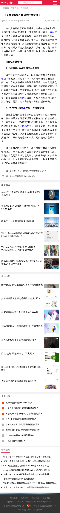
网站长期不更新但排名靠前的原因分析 (23, 430)
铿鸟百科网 (7, 2)
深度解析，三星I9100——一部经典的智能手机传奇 (26, 487)
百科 (19, 8)
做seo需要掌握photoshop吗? (19, 402)
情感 (23, 108)
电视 (3, 78)
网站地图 (13, 498)
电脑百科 (26, 8)
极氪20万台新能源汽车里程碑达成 (17, 221)
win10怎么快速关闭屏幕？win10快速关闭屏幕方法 (26, 465)
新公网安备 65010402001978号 (41, 505)
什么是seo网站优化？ (15, 441)
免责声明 (24, 498)
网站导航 (35, 498)
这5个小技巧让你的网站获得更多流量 (22, 424)
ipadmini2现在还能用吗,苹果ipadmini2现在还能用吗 (26, 470)
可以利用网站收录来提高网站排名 (21, 419)
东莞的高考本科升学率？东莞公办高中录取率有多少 (26, 461)
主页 (13, 8)
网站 (52, 32)
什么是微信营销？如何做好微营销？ (22, 408)
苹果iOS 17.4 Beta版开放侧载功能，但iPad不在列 (26, 474)
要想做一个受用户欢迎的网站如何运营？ (24, 413)
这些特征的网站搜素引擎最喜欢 (20, 435)
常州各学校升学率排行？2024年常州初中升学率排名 (27, 457)
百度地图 (46, 498)
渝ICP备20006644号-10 (14, 506)
